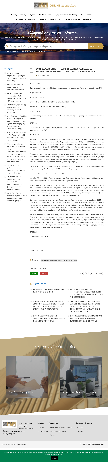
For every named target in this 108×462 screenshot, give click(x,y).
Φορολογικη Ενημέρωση (28, 51)
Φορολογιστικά (88, 15)
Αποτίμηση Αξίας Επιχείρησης (61, 428)
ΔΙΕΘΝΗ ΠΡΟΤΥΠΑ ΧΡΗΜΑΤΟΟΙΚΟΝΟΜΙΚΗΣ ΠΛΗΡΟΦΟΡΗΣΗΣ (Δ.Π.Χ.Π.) (49, 291)
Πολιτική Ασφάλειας (8, 444)
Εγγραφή (80, 431)
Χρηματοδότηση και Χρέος (66, 15)
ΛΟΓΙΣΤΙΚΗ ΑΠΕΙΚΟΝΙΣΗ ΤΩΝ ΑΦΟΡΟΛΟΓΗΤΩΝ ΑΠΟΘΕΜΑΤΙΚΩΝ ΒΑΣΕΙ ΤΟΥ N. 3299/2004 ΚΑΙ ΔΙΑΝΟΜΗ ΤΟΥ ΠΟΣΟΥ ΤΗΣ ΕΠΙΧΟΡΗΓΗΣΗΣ (86, 293)
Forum (52, 435)
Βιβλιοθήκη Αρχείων (20, 37)
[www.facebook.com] (87, 273)
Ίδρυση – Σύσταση (19, 15)
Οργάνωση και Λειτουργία (41, 15)
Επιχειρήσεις (42, 51)
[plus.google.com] (96, 273)
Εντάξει (54, 458)
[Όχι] (105, 457)
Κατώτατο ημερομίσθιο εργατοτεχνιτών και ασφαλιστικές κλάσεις (15, 87)
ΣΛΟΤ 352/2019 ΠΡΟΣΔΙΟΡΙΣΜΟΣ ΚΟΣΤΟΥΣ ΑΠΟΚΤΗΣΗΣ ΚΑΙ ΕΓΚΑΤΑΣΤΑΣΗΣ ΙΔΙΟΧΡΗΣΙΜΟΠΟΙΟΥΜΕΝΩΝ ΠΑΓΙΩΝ (86, 318)
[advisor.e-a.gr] (101, 273)
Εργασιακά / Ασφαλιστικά (25, 19)
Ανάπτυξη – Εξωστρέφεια (50, 19)
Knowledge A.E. (98, 444)
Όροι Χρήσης (21, 444)
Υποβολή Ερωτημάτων (58, 431)
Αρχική (7, 37)
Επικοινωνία (43, 431)
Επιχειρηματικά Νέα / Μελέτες (78, 19)
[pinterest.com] (91, 273)
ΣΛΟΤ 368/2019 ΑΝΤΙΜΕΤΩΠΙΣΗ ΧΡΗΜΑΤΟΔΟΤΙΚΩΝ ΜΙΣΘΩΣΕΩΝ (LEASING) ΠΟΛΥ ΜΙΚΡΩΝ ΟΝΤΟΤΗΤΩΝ (49, 318)
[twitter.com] (82, 273)
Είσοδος (80, 428)
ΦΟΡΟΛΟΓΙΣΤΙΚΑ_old (37, 37)
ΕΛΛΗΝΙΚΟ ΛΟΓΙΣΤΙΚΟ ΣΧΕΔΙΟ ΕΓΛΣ (51, 260)
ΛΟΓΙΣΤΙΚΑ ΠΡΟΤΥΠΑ (70, 260)
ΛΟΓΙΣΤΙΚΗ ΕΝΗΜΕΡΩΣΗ (55, 37)
